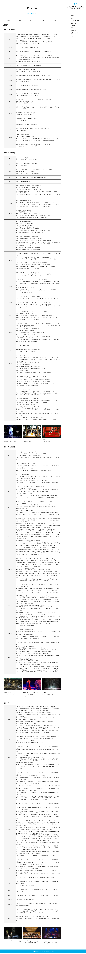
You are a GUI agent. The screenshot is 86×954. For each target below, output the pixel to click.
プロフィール (74, 18)
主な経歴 (8, 20)
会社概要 (73, 30)
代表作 (30, 20)
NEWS (72, 15)
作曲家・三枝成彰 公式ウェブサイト (75, 11)
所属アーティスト (75, 28)
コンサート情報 (75, 20)
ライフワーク (43, 20)
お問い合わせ (74, 33)
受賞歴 (19, 20)
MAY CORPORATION (41, 952)
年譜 (55, 20)
